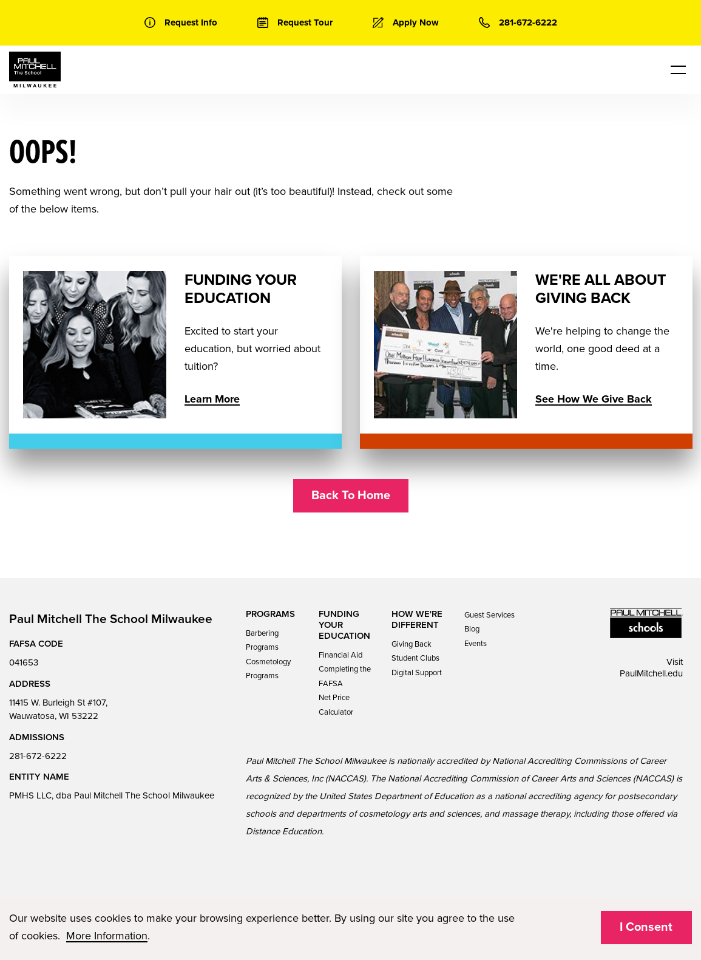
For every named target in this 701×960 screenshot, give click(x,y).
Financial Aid (340, 655)
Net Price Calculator (336, 705)
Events (475, 644)
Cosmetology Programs (268, 669)
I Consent (646, 927)
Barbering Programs (262, 640)
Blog (471, 629)
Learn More (212, 399)
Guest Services (489, 615)
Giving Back (411, 644)
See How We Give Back (593, 399)
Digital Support (416, 673)
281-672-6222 (38, 756)
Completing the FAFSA (345, 676)
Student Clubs (415, 658)
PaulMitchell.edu (651, 673)
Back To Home (350, 495)
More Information (106, 935)
